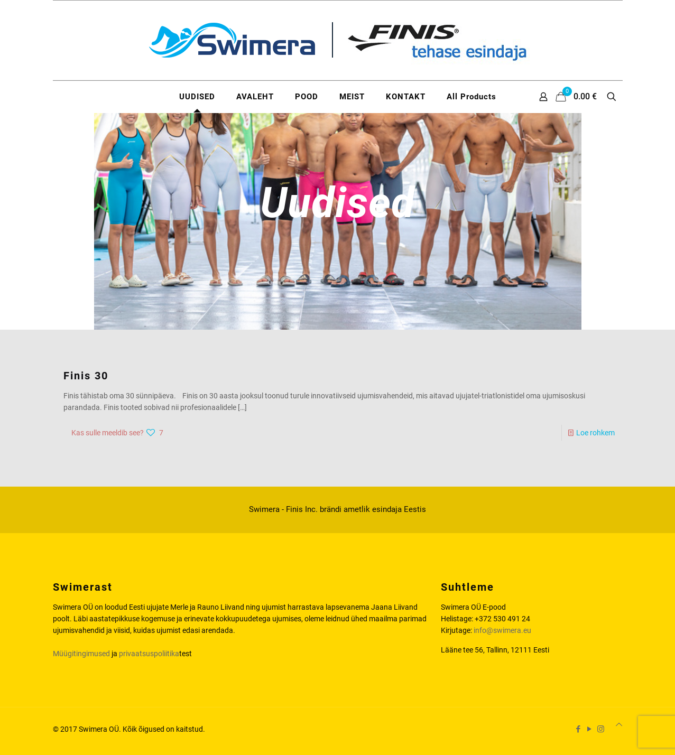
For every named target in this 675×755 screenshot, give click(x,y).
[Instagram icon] (601, 729)
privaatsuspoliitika (149, 653)
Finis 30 (85, 375)
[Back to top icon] (619, 724)
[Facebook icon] (578, 729)
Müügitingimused (81, 653)
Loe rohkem (595, 432)
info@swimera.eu (502, 630)
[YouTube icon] (590, 729)
